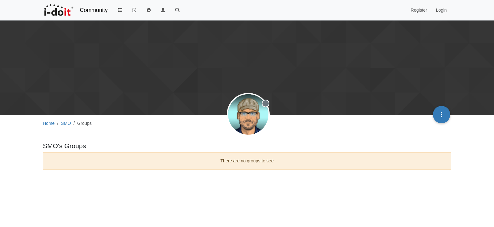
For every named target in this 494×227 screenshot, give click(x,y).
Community (94, 10)
